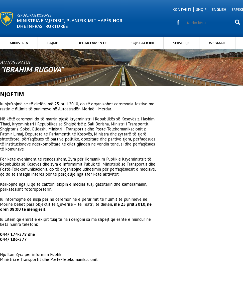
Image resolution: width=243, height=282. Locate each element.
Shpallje (181, 42)
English (219, 9)
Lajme (52, 42)
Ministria (19, 42)
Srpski (237, 9)
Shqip (201, 9)
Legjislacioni (141, 42)
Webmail (217, 42)
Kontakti (182, 9)
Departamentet (93, 42)
